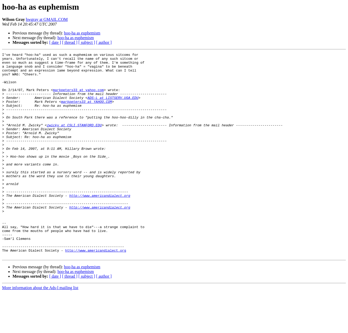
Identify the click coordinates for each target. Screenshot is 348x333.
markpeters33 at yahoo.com (78, 97)
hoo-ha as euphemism (82, 33)
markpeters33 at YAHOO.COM (86, 111)
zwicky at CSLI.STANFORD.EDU (74, 140)
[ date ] (55, 42)
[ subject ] (86, 42)
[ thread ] (69, 42)
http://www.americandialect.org (99, 224)
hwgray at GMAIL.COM (47, 19)
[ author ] (104, 42)
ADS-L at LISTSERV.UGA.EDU (113, 107)
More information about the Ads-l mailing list (40, 328)
